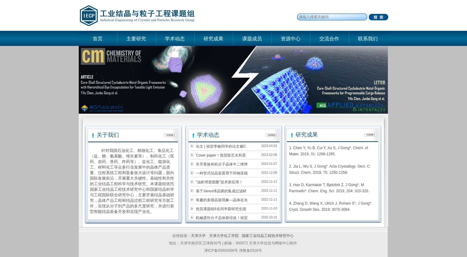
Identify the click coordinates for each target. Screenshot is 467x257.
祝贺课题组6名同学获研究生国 (221, 209)
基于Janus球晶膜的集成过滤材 (221, 191)
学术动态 (175, 38)
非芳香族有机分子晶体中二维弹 (222, 164)
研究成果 (213, 38)
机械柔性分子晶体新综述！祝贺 (222, 218)
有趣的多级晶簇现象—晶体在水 (222, 200)
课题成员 (252, 38)
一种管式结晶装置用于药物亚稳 (222, 173)
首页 (98, 38)
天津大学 (198, 236)
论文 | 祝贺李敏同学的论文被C (221, 146)
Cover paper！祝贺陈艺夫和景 (221, 155)
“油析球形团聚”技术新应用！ (219, 182)
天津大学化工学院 (224, 236)
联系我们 (368, 38)
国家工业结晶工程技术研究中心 (268, 236)
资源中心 (291, 38)
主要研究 (136, 38)
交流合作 (329, 38)
